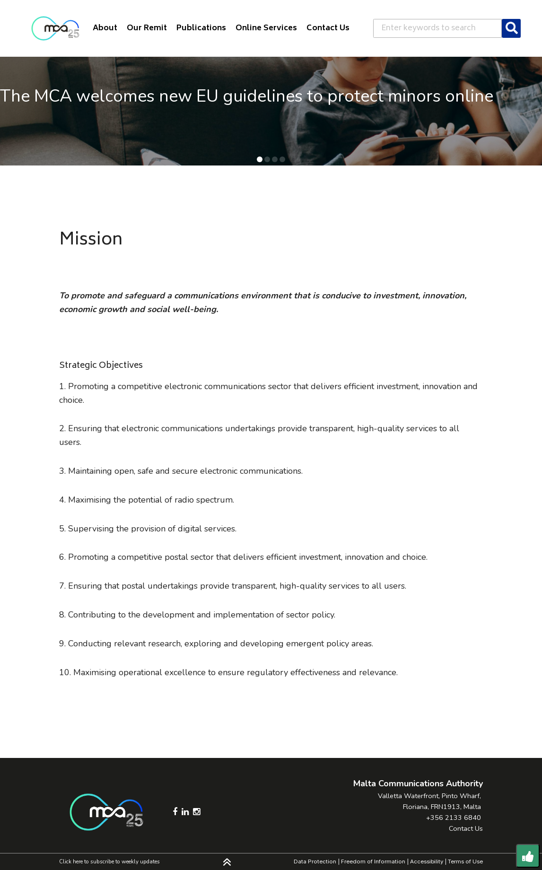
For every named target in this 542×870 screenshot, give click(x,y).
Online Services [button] (266, 28)
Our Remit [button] (147, 28)
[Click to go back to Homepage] (55, 28)
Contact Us (466, 828)
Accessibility (426, 861)
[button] (259, 159)
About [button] (105, 28)
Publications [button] (201, 28)
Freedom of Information (373, 861)
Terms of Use (465, 861)
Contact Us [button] (328, 28)
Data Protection (315, 861)
